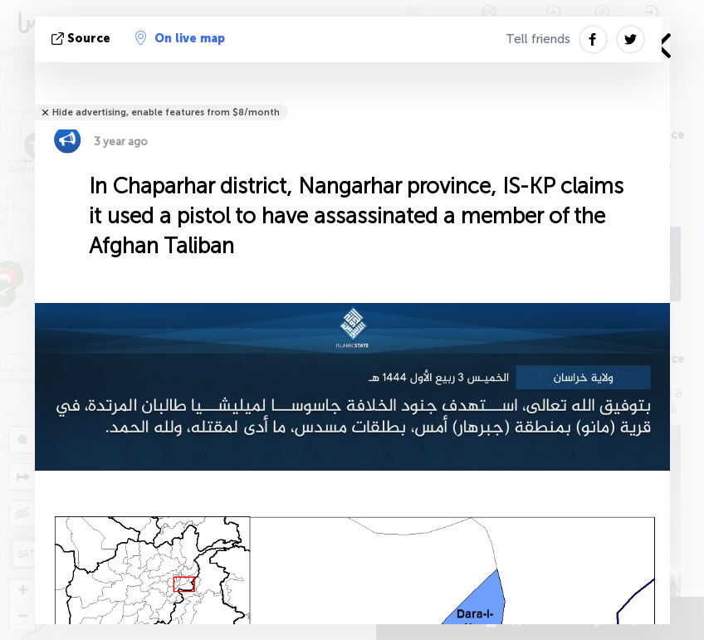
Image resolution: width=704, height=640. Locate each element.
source (82, 39)
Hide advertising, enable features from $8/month (166, 112)
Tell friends (538, 39)
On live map (180, 38)
